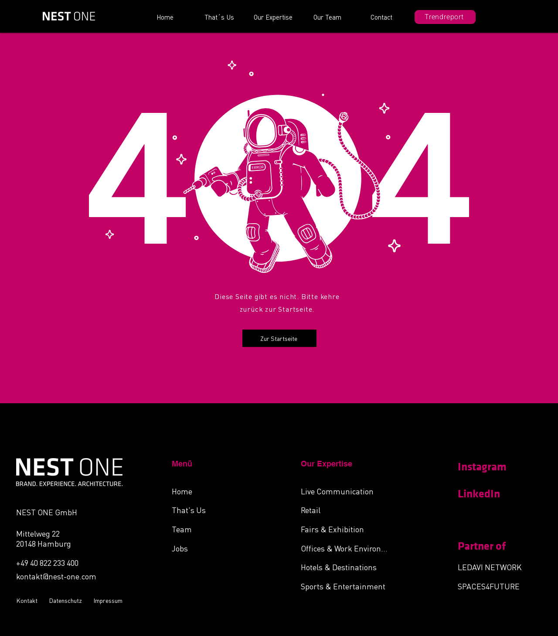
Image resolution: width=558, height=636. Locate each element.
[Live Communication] (347, 491)
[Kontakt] (28, 600)
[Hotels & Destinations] (347, 566)
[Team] (218, 528)
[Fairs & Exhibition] (347, 528)
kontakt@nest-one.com (56, 576)
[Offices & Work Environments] (347, 548)
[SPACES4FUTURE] (496, 586)
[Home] (218, 491)
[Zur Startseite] (279, 338)
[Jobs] (218, 548)
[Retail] (347, 509)
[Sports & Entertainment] (347, 586)
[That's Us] (218, 509)
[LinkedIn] (489, 494)
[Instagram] (489, 467)
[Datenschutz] (67, 600)
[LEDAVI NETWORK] (496, 566)
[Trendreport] (445, 17)
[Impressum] (109, 600)
